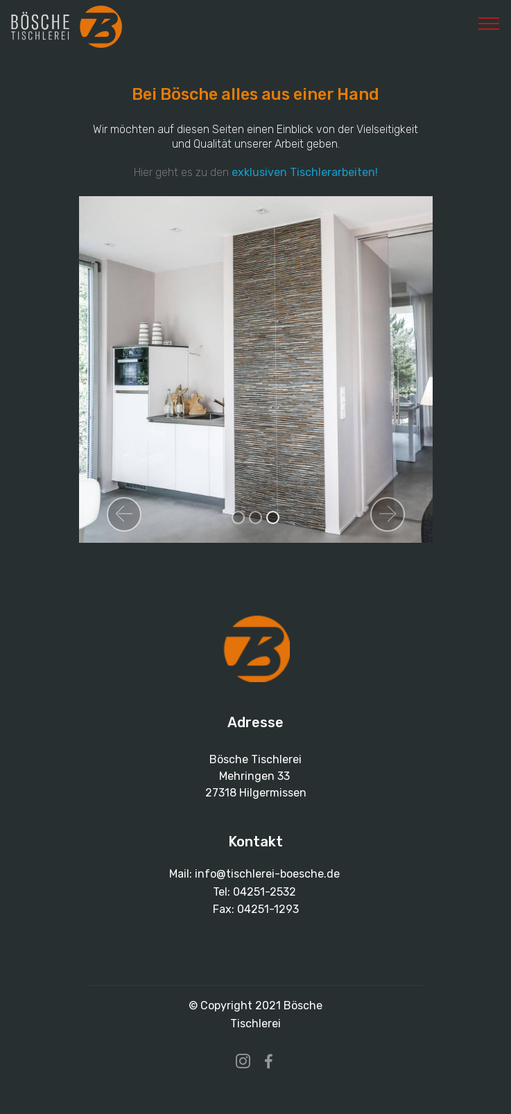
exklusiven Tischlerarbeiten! (305, 172)
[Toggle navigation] (489, 23)
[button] (124, 514)
